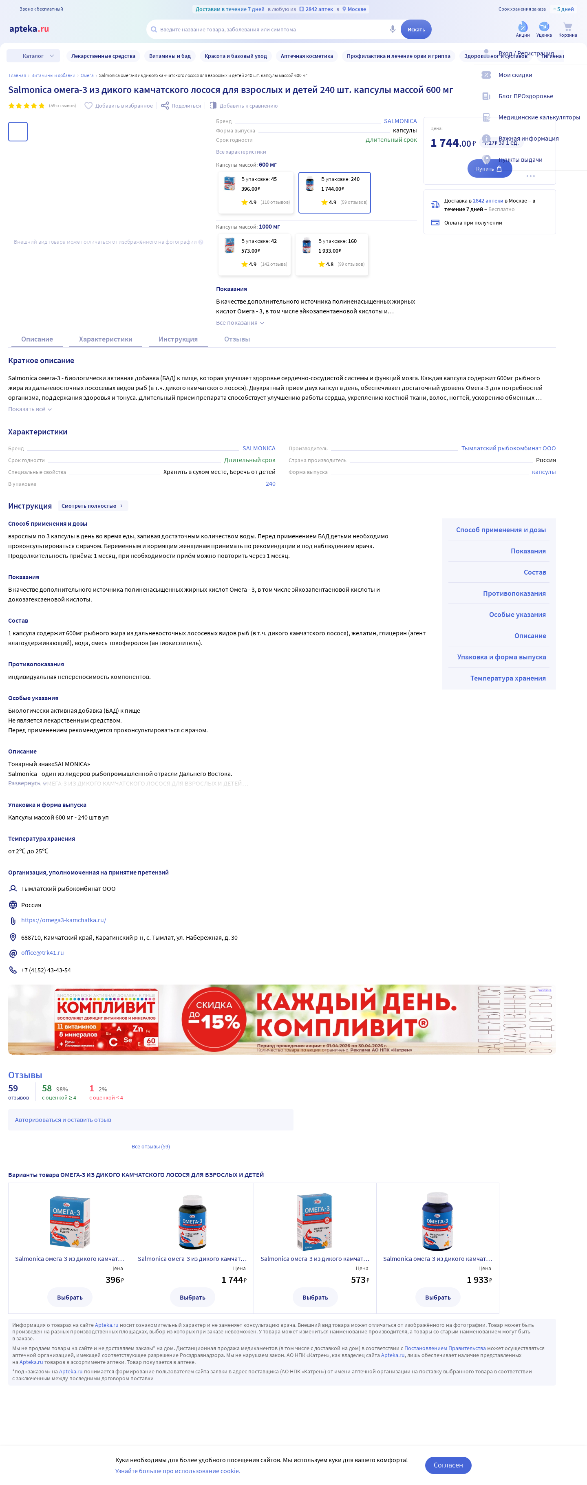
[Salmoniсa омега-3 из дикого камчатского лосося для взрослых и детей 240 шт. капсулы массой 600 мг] (334, 193)
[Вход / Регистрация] (575, 60)
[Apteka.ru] (36, 29)
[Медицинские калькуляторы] (575, 123)
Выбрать (70, 1307)
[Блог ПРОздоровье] (575, 102)
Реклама (544, 1000)
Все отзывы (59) (151, 1156)
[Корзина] (567, 30)
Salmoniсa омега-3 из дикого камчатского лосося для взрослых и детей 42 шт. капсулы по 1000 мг (315, 1268)
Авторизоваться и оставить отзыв (63, 1129)
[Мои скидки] (575, 81)
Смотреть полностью (93, 515)
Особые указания (517, 624)
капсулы (544, 481)
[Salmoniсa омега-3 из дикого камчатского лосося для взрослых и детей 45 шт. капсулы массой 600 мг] (256, 193)
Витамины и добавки (53, 75)
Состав (535, 581)
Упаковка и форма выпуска (501, 666)
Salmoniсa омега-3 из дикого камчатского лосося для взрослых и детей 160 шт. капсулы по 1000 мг (437, 1268)
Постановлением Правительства (445, 1358)
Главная (17, 75)
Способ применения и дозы (501, 539)
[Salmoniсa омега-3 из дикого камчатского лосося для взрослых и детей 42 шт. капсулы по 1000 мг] (254, 255)
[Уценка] (544, 30)
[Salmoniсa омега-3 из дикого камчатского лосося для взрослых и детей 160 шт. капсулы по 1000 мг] (331, 255)
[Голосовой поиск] (392, 29)
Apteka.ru (107, 1334)
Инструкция (178, 348)
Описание (37, 348)
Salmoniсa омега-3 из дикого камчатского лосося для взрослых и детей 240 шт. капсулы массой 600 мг (192, 1268)
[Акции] (523, 30)
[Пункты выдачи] (575, 166)
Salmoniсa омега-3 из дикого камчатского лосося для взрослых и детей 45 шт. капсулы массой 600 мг (69, 1268)
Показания (528, 560)
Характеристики (105, 348)
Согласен (448, 1465)
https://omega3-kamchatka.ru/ (63, 929)
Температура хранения (508, 687)
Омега (87, 75)
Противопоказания (514, 603)
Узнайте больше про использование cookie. (178, 1471)
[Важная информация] (575, 145)
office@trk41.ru (42, 962)
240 (271, 493)
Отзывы (237, 348)
